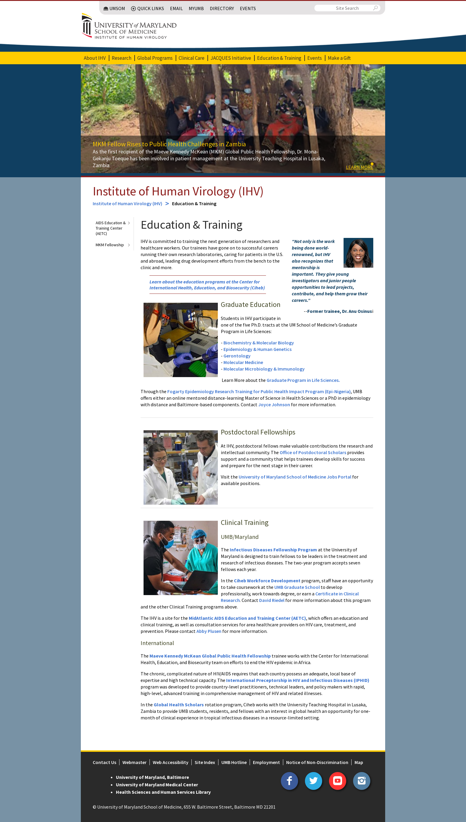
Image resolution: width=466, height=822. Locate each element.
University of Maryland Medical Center (157, 785)
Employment (266, 762)
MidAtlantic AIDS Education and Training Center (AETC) (247, 618)
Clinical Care (191, 58)
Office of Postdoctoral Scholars (313, 452)
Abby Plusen (208, 631)
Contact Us (104, 762)
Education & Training (279, 58)
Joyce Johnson (274, 404)
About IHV (95, 58)
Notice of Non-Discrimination (317, 762)
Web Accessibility (170, 762)
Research (121, 58)
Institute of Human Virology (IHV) (178, 191)
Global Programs (155, 58)
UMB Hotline (234, 762)
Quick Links (150, 8)
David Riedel (271, 600)
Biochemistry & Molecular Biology (258, 343)
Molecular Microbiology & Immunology (264, 369)
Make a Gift (339, 58)
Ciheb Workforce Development (267, 580)
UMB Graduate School (297, 587)
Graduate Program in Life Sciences (303, 380)
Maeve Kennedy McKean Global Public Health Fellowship (210, 656)
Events (248, 8)
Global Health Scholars (179, 705)
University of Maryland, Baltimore (152, 777)
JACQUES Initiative (230, 58)
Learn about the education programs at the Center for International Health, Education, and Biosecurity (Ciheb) (207, 285)
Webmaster (134, 762)
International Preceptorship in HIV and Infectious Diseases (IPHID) (297, 680)
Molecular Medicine (243, 362)
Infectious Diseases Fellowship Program (273, 550)
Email (176, 8)
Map (359, 762)
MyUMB (196, 8)
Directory (222, 8)
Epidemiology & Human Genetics (257, 349)
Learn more (359, 167)
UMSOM (117, 8)
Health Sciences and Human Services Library (163, 792)
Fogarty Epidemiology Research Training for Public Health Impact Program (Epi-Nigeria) (259, 391)
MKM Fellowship (110, 244)
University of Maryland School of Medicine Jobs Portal (295, 477)
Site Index (205, 762)
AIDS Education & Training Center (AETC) (111, 228)
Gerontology (237, 356)
